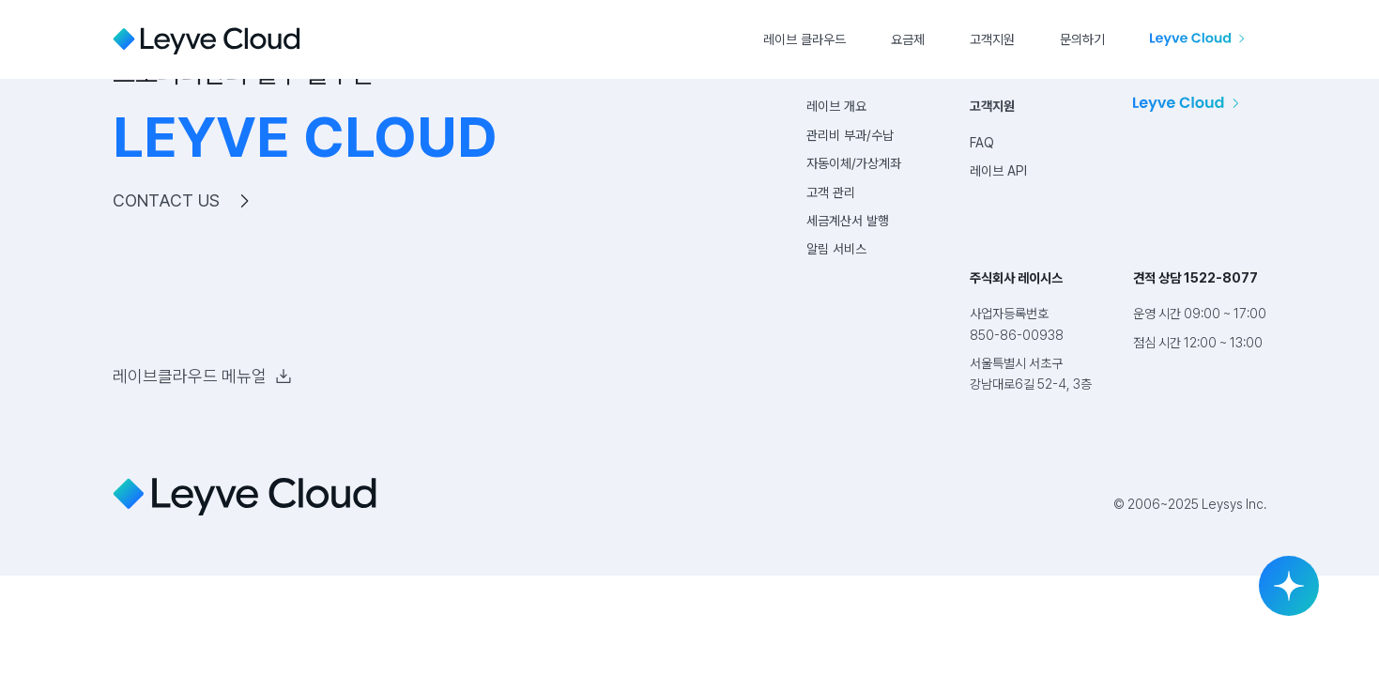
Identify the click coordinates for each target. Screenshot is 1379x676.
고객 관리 (830, 192)
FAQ (982, 142)
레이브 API (998, 170)
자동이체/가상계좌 (853, 163)
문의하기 (1082, 39)
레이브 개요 (836, 106)
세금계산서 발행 (847, 220)
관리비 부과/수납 (850, 135)
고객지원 (992, 39)
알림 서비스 (836, 248)
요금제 (908, 39)
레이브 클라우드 (804, 39)
